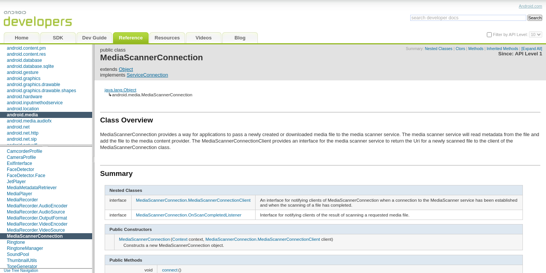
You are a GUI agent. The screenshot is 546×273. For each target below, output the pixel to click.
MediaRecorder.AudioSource (36, 212)
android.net (18, 127)
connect (169, 269)
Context (179, 239)
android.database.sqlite (30, 66)
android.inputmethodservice (35, 102)
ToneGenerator (22, 266)
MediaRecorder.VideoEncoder (37, 224)
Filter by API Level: (511, 34)
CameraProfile (21, 157)
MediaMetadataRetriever (31, 187)
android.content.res (26, 54)
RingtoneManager (25, 248)
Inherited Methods (502, 49)
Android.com (530, 6)
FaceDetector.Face (26, 175)
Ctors (460, 49)
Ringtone (16, 242)
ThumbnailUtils (22, 260)
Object (126, 69)
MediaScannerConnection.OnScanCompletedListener (189, 214)
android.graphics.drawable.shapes (41, 90)
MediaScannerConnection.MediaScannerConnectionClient (193, 200)
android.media (22, 115)
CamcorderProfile (24, 151)
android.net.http (22, 133)
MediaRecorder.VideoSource (36, 230)
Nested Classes (439, 49)
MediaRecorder (22, 199)
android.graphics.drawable (33, 84)
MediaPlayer (19, 193)
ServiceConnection (147, 75)
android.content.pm (26, 48)
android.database (24, 60)
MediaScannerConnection (35, 236)
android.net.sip (22, 139)
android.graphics (24, 78)
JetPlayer (16, 181)
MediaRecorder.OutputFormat (37, 218)
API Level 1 (528, 53)
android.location (23, 108)
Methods (475, 49)
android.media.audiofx (29, 121)
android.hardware (24, 96)
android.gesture (22, 72)
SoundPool (18, 254)
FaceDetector (20, 169)
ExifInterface (19, 163)
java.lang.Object (120, 89)
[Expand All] (531, 49)
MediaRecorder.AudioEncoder (37, 206)
